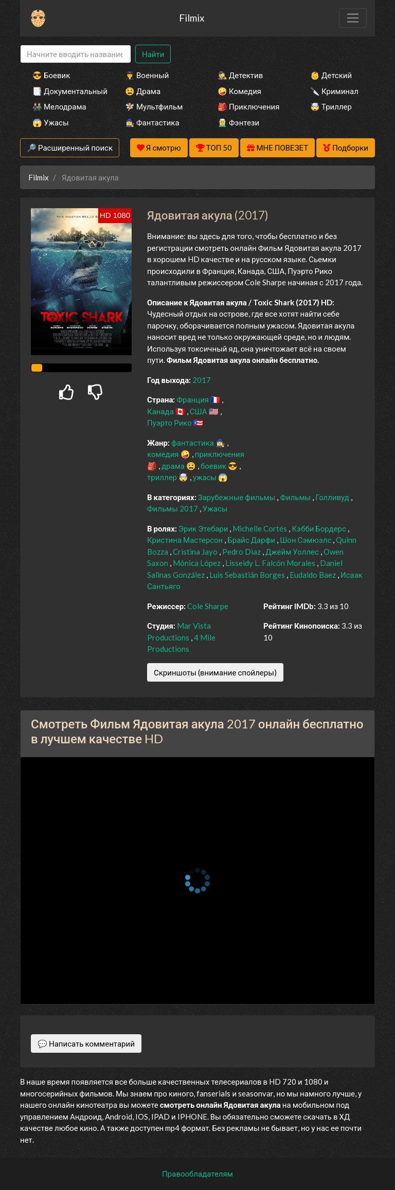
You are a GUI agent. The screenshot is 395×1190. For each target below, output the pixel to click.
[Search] (75, 54)
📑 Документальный (64, 91)
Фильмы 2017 (173, 508)
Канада (161, 411)
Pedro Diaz (242, 551)
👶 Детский (331, 75)
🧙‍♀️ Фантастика (152, 122)
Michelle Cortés (260, 528)
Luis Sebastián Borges (247, 574)
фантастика (193, 442)
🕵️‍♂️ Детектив (240, 75)
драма (173, 465)
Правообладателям (197, 1173)
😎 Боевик (51, 75)
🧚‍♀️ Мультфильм (154, 106)
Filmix (191, 18)
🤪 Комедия (239, 91)
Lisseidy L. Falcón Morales (271, 562)
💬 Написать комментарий (86, 1043)
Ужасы (215, 508)
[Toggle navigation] (353, 18)
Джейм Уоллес (292, 551)
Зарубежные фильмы (237, 497)
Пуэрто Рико (170, 422)
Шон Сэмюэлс (306, 539)
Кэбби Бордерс (319, 528)
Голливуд (333, 497)
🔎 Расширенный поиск (70, 147)
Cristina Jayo (196, 551)
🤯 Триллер (331, 106)
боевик (214, 465)
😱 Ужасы (50, 122)
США (199, 411)
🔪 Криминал (334, 91)
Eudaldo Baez (313, 574)
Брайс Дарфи (252, 539)
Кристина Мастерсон (185, 539)
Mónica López (197, 562)
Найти (153, 54)
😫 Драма (142, 91)
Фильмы (296, 497)
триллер (162, 477)
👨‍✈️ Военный (147, 75)
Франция (193, 399)
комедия (164, 454)
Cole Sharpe (207, 606)
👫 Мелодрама (59, 106)
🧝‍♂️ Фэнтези (238, 122)
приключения (219, 454)
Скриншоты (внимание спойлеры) (215, 672)
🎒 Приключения (248, 106)
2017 (201, 380)
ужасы (205, 477)
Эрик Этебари (204, 528)
